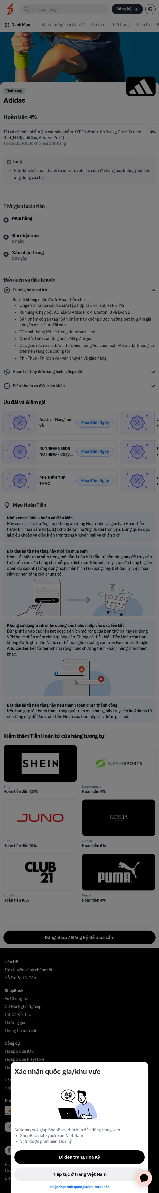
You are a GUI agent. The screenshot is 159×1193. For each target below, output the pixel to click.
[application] (144, 1178)
